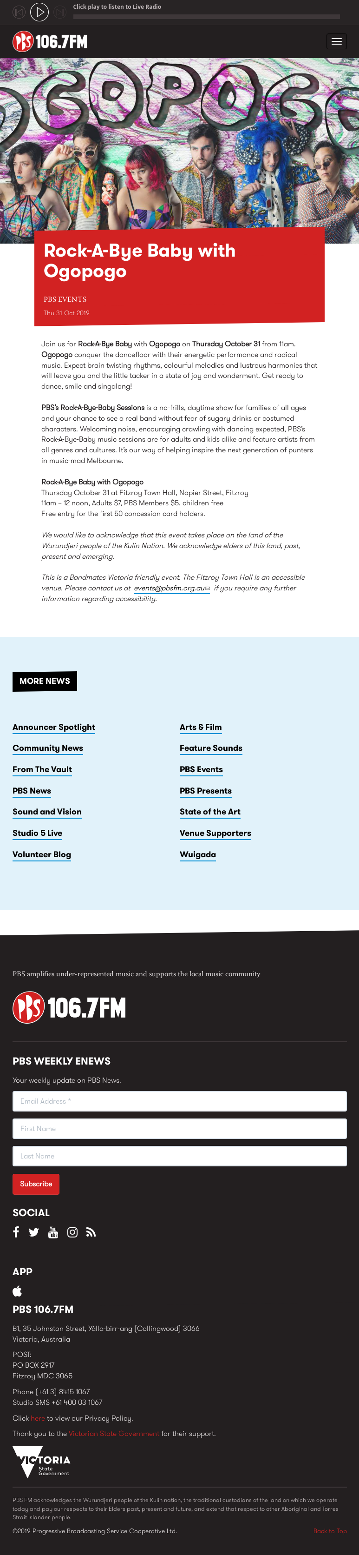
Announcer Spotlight (54, 727)
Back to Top (330, 1530)
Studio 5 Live (37, 833)
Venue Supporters (215, 833)
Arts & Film (201, 727)
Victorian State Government (114, 1433)
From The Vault (42, 769)
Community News (48, 748)
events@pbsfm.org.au (172, 587)
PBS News (32, 791)
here (38, 1418)
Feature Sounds (211, 748)
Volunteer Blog (42, 854)
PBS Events (65, 300)
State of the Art (210, 812)
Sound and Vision (47, 812)
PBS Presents (206, 791)
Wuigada (198, 854)
